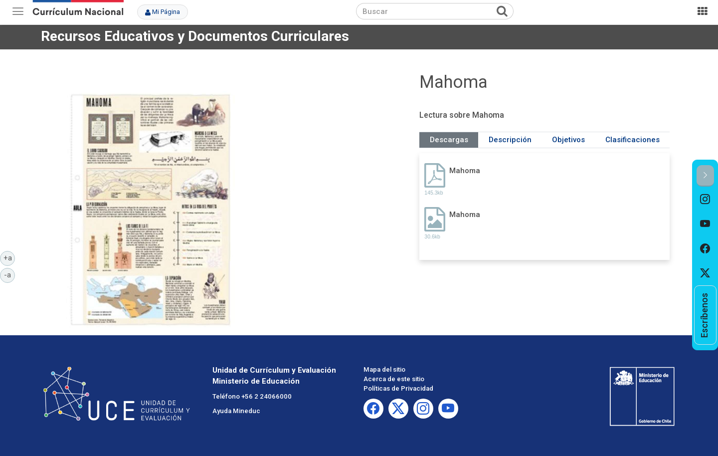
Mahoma (464, 170)
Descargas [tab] (449, 139)
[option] (705, 199)
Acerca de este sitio (393, 379)
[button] (705, 176)
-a (9, 274)
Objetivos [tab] (568, 139)
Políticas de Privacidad (398, 388)
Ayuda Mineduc (236, 411)
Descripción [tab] (510, 139)
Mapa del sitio (384, 369)
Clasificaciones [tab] (632, 139)
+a (9, 257)
